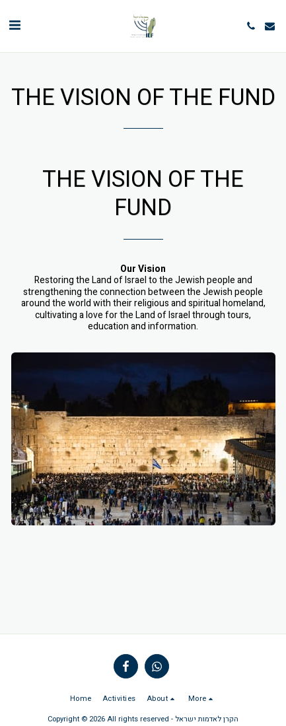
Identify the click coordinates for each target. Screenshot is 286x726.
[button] (14, 25)
